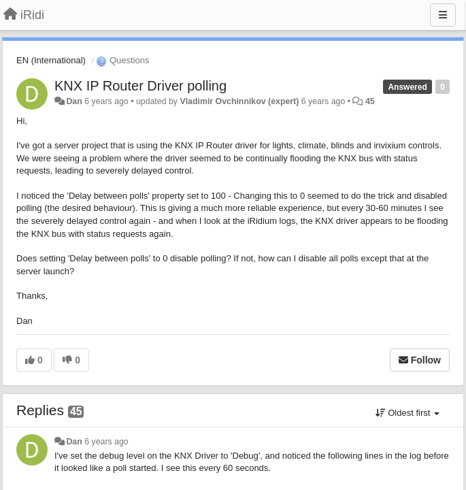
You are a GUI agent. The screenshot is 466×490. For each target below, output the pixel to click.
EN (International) (51, 60)
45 (370, 101)
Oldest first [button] (407, 413)
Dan (74, 101)
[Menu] (443, 15)
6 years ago (106, 441)
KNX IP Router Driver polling (140, 85)
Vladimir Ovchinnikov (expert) (239, 101)
